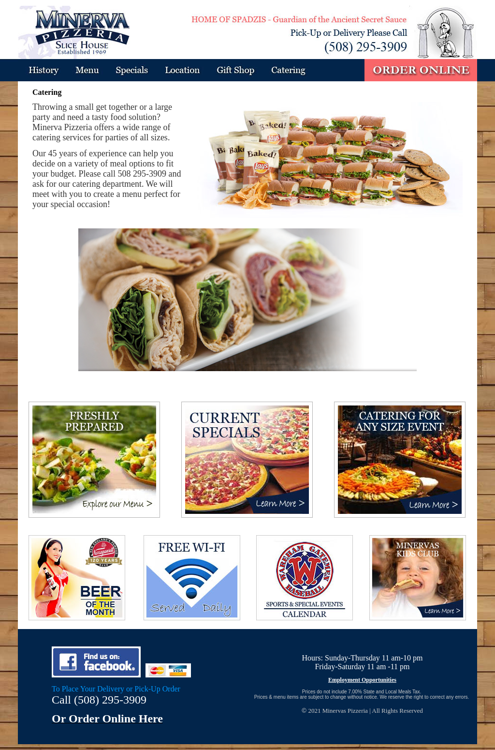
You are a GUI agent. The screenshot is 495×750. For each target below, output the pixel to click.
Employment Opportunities (362, 679)
